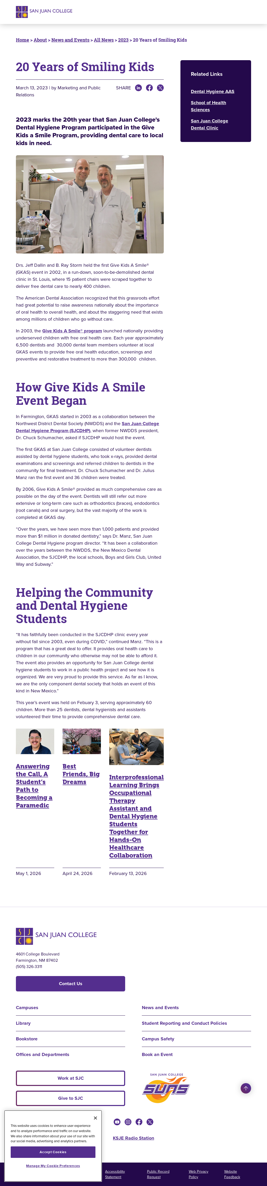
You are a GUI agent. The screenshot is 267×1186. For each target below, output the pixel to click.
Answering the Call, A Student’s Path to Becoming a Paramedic (34, 786)
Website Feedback (232, 1174)
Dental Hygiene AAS (212, 91)
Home (22, 40)
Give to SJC (70, 1098)
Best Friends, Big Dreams (81, 774)
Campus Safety (158, 1038)
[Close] (95, 1118)
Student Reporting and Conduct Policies (184, 1023)
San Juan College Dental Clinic (209, 124)
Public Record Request (158, 1174)
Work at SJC (71, 1078)
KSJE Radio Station (133, 1138)
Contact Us (70, 983)
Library (23, 1023)
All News (104, 40)
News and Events (70, 40)
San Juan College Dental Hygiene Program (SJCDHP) (87, 427)
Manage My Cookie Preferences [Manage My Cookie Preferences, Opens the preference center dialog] (53, 1165)
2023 (123, 40)
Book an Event (157, 1054)
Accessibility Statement (115, 1174)
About (40, 40)
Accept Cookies (53, 1152)
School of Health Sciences (208, 106)
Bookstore (27, 1038)
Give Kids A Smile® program (72, 330)
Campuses (27, 1007)
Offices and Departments (42, 1054)
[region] (53, 1146)
